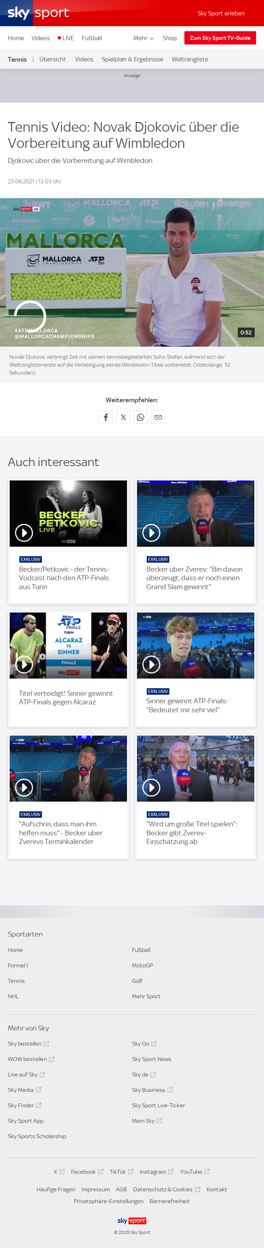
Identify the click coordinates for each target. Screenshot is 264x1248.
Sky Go (143, 1045)
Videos (41, 38)
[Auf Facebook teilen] (106, 416)
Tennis (17, 59)
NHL (13, 996)
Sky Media (23, 1091)
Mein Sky (146, 1122)
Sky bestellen (27, 1045)
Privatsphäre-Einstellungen (108, 1201)
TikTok (120, 1173)
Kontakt (217, 1189)
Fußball (92, 38)
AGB (121, 1189)
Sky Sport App (25, 1120)
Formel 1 (18, 965)
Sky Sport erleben (221, 13)
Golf (137, 980)
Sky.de (143, 1075)
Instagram (155, 1173)
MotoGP (142, 965)
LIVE (68, 38)
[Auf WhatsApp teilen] (140, 416)
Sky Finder (23, 1106)
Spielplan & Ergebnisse (132, 59)
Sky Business (151, 1091)
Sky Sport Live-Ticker (158, 1105)
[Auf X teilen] (123, 416)
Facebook (86, 1173)
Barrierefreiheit (170, 1201)
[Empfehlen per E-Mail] (158, 416)
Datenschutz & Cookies (165, 1190)
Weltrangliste (190, 59)
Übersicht (52, 59)
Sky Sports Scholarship (37, 1136)
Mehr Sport (146, 996)
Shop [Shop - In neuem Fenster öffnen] (170, 38)
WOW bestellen (30, 1060)
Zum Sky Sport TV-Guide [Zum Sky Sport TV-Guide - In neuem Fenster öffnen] (220, 38)
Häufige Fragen (56, 1189)
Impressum (95, 1189)
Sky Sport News (151, 1059)
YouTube (194, 1173)
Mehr (144, 38)
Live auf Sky (25, 1075)
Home (16, 38)
